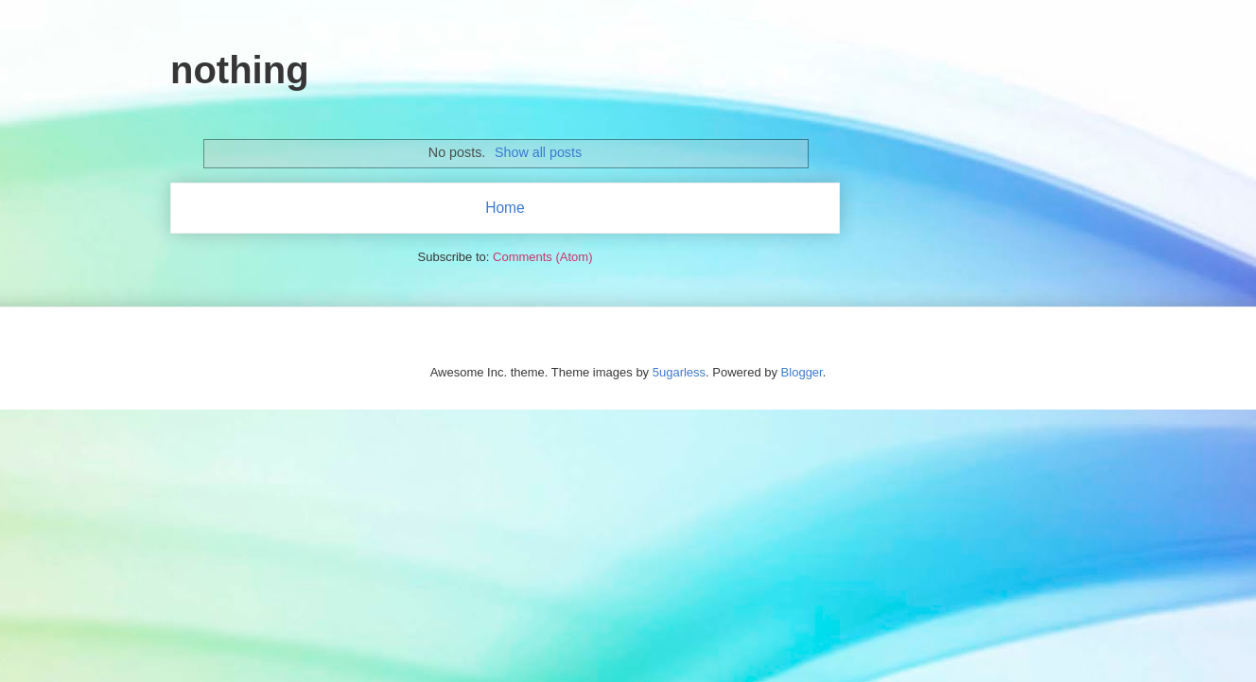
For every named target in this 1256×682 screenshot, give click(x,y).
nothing (239, 70)
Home (505, 208)
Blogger (802, 372)
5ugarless (679, 372)
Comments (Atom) (542, 257)
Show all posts (538, 152)
